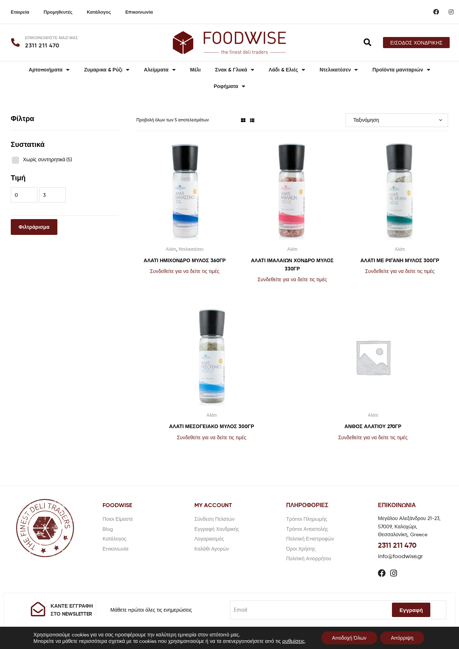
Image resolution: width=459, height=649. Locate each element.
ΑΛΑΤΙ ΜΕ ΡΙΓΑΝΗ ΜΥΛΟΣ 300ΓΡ (399, 260)
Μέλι (195, 69)
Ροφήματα (229, 86)
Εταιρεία (20, 12)
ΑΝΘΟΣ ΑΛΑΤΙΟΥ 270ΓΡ (373, 426)
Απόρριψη (402, 638)
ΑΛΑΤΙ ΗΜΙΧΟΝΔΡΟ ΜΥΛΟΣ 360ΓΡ (185, 260)
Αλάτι (171, 249)
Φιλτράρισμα (34, 227)
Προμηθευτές (58, 12)
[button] (416, 42)
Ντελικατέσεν (339, 69)
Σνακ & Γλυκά (235, 69)
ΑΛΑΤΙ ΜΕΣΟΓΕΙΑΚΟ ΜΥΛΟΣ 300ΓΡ (211, 426)
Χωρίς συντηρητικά (47, 159)
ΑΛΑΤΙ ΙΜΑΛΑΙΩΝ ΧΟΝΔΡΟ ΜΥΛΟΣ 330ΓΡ (292, 264)
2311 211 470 (397, 545)
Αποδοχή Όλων (349, 638)
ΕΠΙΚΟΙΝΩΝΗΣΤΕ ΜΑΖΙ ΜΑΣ (51, 37)
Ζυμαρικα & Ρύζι (106, 69)
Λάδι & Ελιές (287, 69)
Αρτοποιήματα (49, 69)
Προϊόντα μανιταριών (401, 69)
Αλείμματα (160, 69)
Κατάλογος (99, 12)
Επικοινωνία (139, 12)
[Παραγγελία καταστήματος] (396, 120)
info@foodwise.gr (400, 556)
